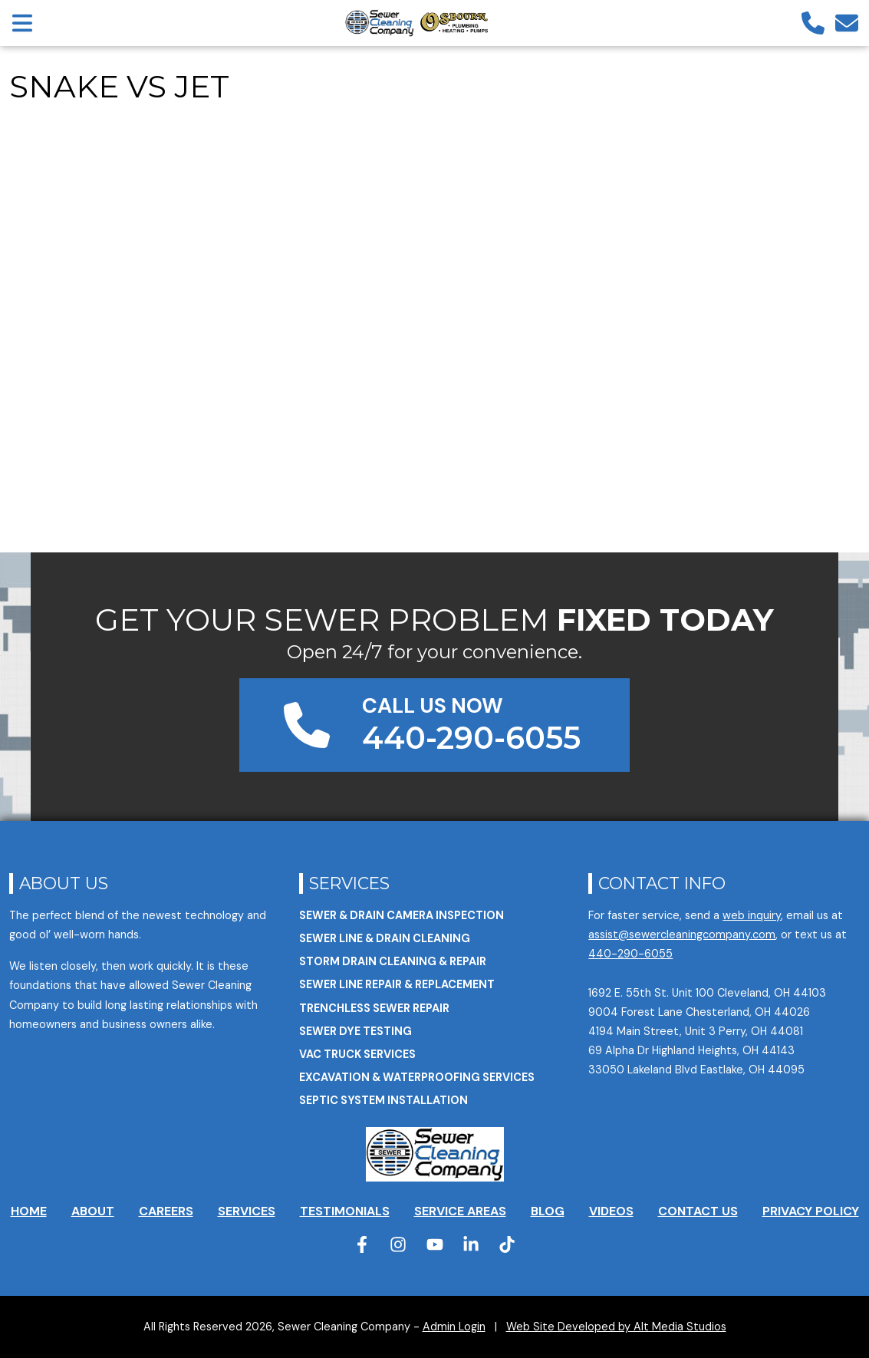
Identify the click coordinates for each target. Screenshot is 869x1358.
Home (29, 1211)
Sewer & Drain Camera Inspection (401, 915)
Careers (166, 1211)
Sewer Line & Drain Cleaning (384, 938)
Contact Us (698, 1211)
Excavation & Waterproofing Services (417, 1077)
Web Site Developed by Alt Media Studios (616, 1326)
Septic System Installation (383, 1100)
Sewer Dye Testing (355, 1031)
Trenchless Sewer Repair (374, 1008)
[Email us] (847, 23)
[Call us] (813, 23)
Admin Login (454, 1326)
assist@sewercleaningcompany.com (681, 934)
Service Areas (460, 1211)
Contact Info (662, 883)
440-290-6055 (630, 954)
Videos (611, 1211)
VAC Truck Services (357, 1054)
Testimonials (345, 1211)
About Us (63, 883)
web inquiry (752, 915)
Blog (548, 1211)
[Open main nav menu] (22, 23)
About (92, 1211)
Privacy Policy (810, 1211)
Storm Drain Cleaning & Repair (392, 961)
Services (349, 883)
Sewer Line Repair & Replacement (397, 984)
